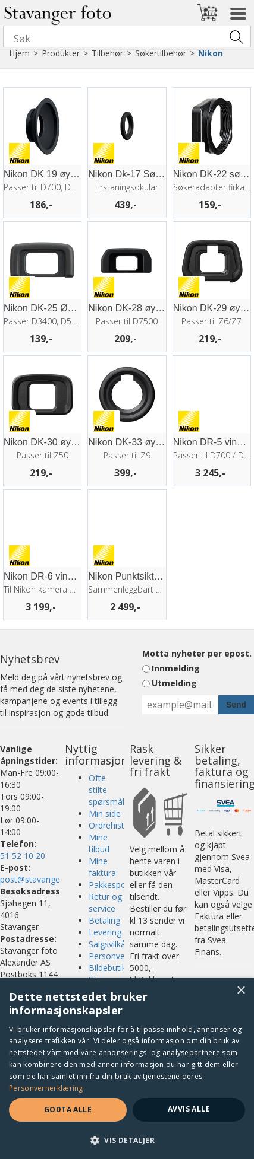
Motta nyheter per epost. (197, 653)
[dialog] (127, 1068)
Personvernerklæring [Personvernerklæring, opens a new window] (46, 1088)
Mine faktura (102, 866)
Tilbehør (107, 53)
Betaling (104, 920)
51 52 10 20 (22, 855)
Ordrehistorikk (116, 825)
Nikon (210, 53)
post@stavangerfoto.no (46, 879)
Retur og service (105, 902)
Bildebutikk (109, 967)
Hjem (19, 53)
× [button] (240, 990)
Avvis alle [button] (189, 1109)
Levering (105, 932)
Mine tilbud (99, 843)
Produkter (61, 53)
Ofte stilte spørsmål (106, 789)
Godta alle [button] (68, 1109)
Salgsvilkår (108, 944)
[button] (127, 1139)
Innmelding (176, 668)
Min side (105, 813)
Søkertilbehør (160, 53)
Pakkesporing (114, 884)
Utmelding (174, 683)
